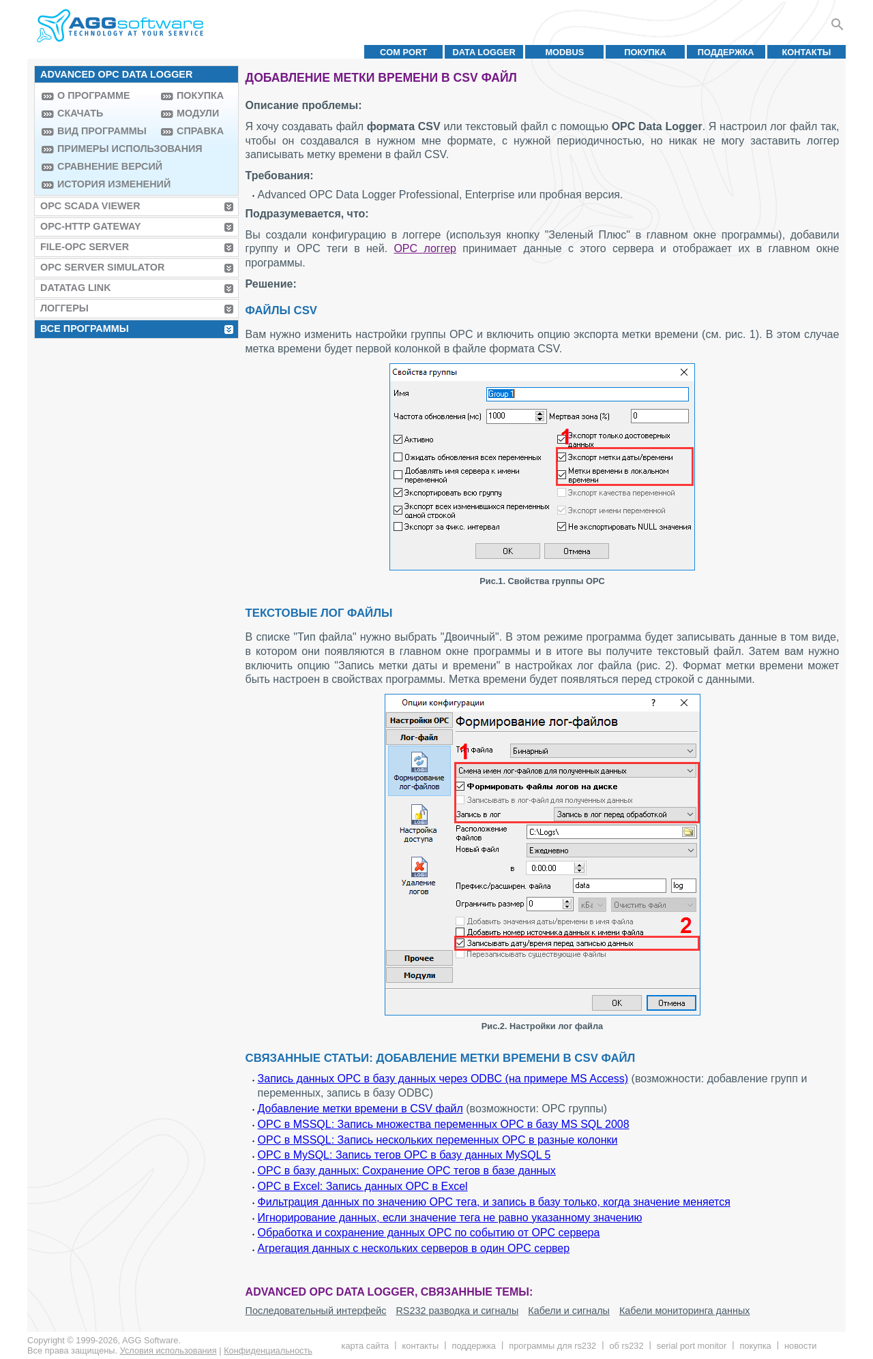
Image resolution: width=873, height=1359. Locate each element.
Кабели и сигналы (569, 1310)
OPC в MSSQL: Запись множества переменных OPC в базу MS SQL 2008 (444, 1124)
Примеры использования (105, 148)
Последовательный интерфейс (316, 1310)
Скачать (80, 113)
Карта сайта (365, 1346)
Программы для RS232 (552, 1346)
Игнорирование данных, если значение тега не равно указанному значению (450, 1217)
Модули (198, 113)
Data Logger (484, 52)
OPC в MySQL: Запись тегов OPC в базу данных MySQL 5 (404, 1155)
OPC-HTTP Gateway (90, 226)
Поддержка (726, 52)
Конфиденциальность (268, 1350)
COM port (403, 52)
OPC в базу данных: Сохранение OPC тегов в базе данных (407, 1170)
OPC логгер (425, 248)
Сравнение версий (105, 166)
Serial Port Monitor (691, 1346)
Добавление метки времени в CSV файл (360, 1108)
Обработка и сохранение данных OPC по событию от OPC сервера (429, 1232)
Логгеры (64, 308)
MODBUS (564, 52)
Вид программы (102, 130)
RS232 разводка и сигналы (457, 1310)
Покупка (645, 52)
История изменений (105, 184)
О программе (93, 95)
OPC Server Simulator (102, 267)
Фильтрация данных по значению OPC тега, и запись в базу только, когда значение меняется (494, 1202)
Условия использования (168, 1350)
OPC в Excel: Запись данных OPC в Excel (363, 1186)
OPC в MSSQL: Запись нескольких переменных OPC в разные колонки (438, 1140)
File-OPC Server (84, 246)
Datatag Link (75, 287)
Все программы (84, 328)
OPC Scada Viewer (90, 205)
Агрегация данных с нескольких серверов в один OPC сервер (414, 1248)
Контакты (806, 52)
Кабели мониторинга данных (684, 1310)
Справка (200, 130)
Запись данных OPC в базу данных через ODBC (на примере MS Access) (443, 1078)
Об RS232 (626, 1346)
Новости (800, 1346)
